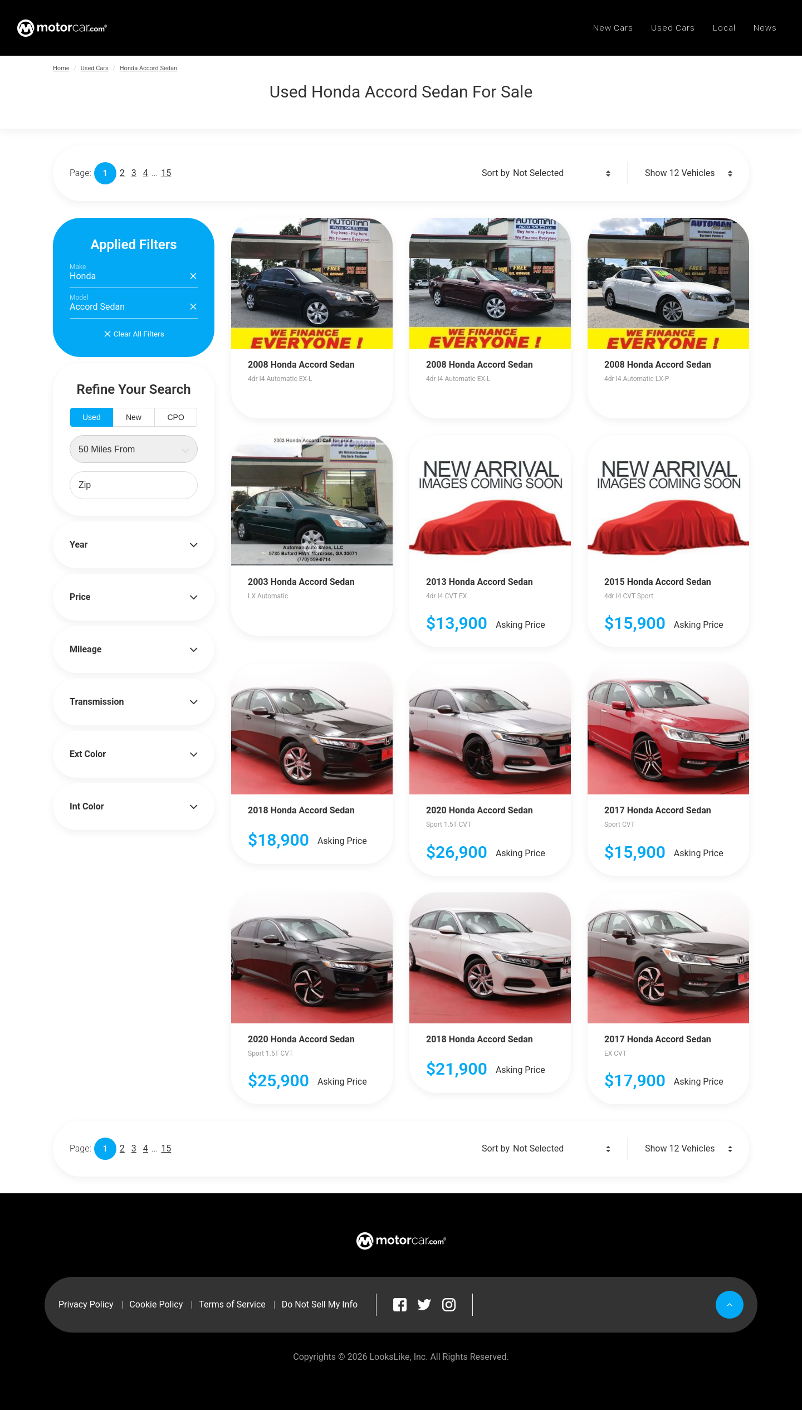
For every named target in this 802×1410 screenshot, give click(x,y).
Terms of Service (232, 1304)
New (133, 417)
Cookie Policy (156, 1304)
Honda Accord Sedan (148, 68)
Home (61, 68)
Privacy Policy (86, 1304)
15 (166, 173)
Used (91, 417)
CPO (175, 417)
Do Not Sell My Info (320, 1304)
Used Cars (95, 68)
